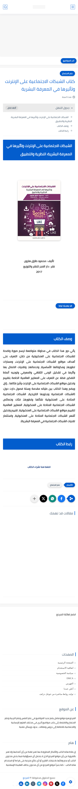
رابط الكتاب (63, 131)
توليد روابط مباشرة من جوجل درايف (56, 694)
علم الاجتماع (67, 73)
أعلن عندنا (68, 689)
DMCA (70, 678)
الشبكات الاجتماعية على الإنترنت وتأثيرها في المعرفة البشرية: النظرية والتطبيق (41, 119)
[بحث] (5, 7)
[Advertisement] (39, 35)
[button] (61, 498)
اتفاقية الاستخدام (65, 668)
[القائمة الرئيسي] (72, 7)
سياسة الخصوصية (64, 673)
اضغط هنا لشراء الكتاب (39, 467)
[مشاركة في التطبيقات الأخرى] (34, 498)
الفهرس (69, 683)
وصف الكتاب (63, 126)
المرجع (26, 777)
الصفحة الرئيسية (65, 662)
